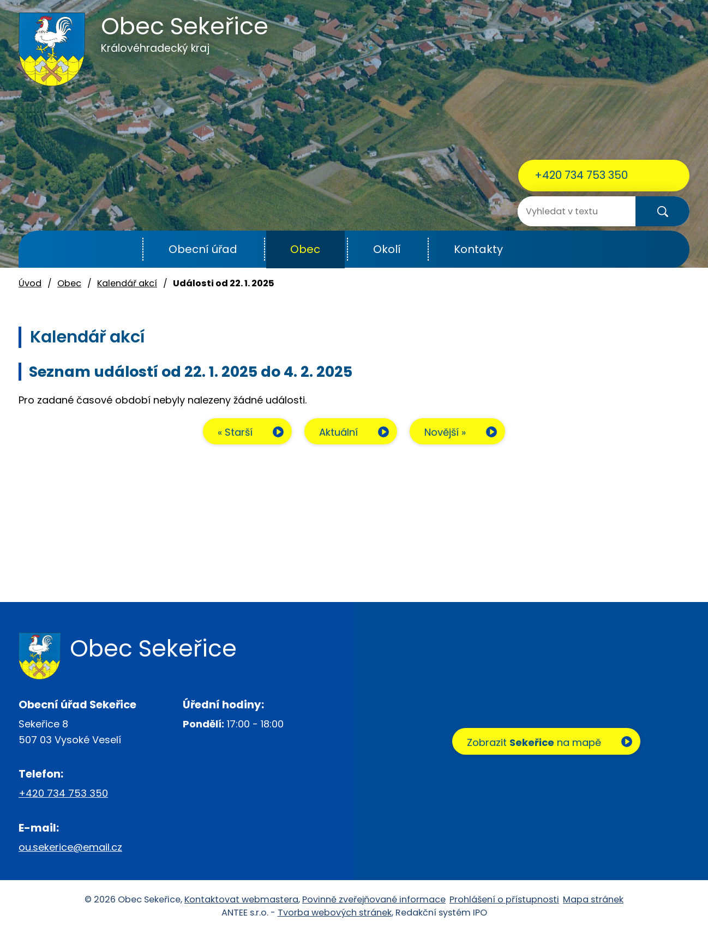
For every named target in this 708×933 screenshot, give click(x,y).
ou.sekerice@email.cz (70, 847)
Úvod (116, 249)
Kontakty (478, 249)
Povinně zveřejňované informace (374, 899)
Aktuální (338, 432)
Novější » (445, 432)
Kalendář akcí (127, 283)
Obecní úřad (203, 249)
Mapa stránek (593, 899)
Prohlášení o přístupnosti (504, 899)
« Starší (235, 432)
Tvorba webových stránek (335, 912)
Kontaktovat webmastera (241, 899)
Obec (305, 249)
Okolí (387, 249)
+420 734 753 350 (581, 175)
